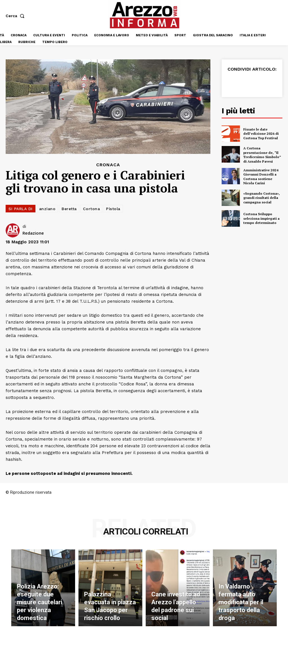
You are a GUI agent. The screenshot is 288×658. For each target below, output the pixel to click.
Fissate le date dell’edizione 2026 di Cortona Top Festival (261, 133)
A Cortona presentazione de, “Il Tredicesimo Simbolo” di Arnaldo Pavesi (262, 154)
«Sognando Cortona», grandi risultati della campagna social (261, 197)
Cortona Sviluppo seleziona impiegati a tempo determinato (261, 218)
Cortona (91, 208)
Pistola (113, 208)
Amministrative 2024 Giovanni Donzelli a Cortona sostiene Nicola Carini (260, 176)
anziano (47, 208)
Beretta (69, 208)
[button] (16, 16)
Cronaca (108, 165)
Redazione (33, 233)
